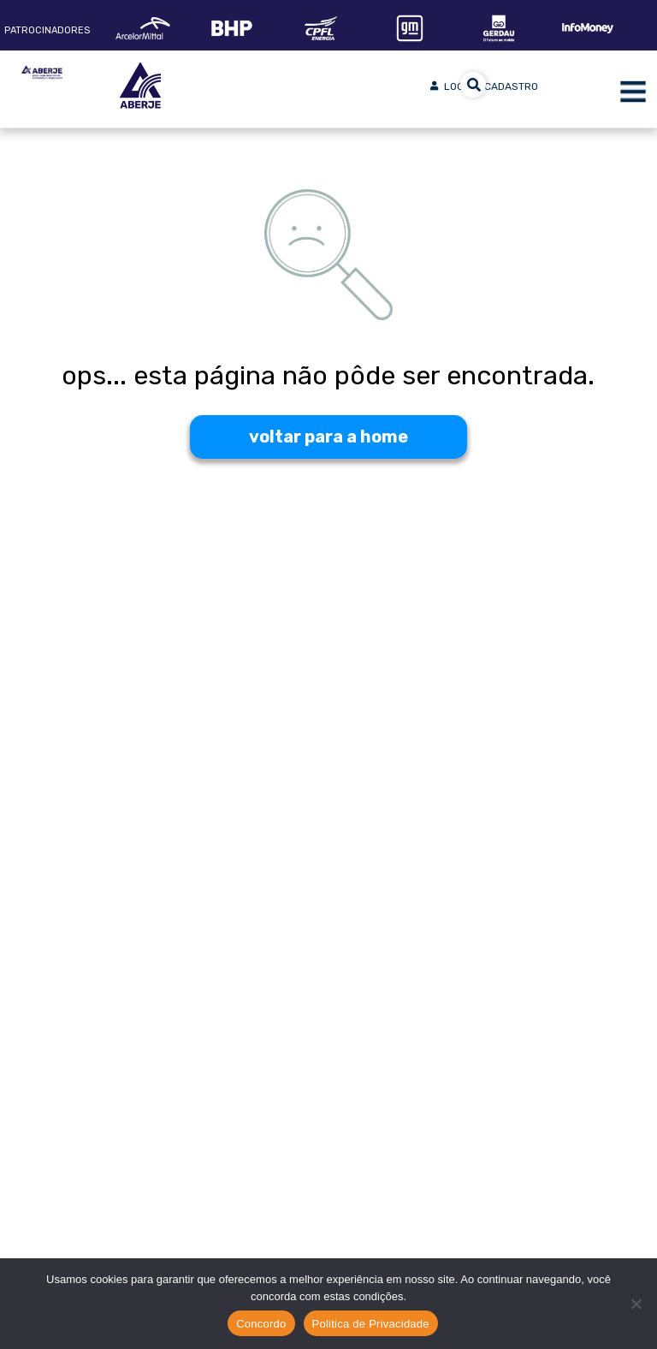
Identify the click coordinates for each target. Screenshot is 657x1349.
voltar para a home (328, 436)
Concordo (261, 1323)
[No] (635, 1303)
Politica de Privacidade (370, 1323)
